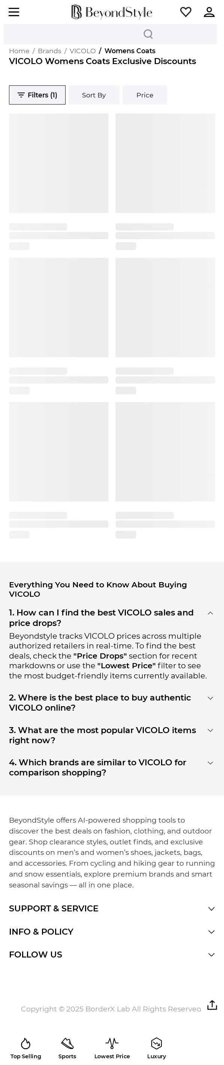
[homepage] (112, 12)
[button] (186, 12)
